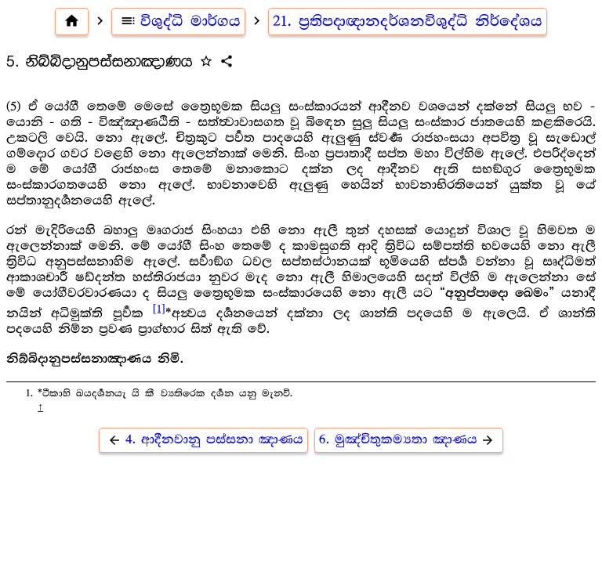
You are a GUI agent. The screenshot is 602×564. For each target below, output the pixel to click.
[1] (159, 308)
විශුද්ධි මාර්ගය (178, 21)
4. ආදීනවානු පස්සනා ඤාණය (203, 439)
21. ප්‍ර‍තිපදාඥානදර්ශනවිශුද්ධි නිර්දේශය (407, 21)
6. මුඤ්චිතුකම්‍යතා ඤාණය (409, 439)
